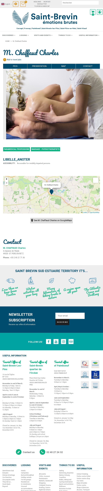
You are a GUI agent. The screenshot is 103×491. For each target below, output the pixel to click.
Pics (15, 66)
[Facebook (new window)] (48, 341)
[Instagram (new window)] (63, 341)
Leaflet (84, 212)
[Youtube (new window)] (56, 341)
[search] (80, 3)
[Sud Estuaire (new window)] (92, 364)
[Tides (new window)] (92, 382)
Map (63, 66)
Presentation (39, 66)
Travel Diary (25, 2)
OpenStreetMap (94, 212)
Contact (87, 66)
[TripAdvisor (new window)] (70, 341)
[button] (92, 11)
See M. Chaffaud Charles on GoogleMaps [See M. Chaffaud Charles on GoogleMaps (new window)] (53, 220)
